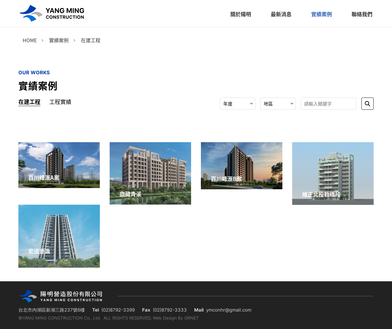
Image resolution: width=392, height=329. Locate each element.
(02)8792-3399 (118, 310)
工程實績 (60, 102)
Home (30, 40)
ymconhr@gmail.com (228, 310)
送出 (367, 104)
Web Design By (168, 317)
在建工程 (90, 40)
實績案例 (59, 40)
